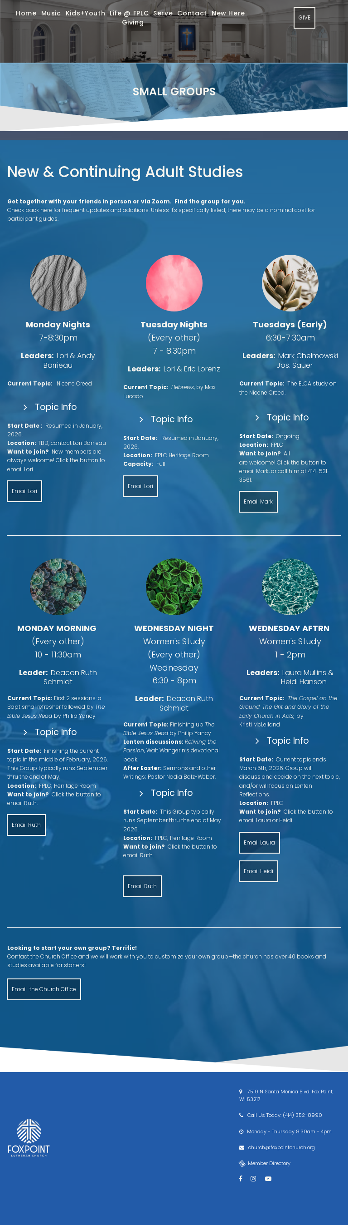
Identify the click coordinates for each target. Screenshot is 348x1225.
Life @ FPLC (129, 13)
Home (26, 13)
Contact (192, 13)
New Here (228, 13)
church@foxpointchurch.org (281, 1147)
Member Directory (264, 1163)
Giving (133, 22)
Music (51, 13)
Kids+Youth (85, 13)
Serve (163, 13)
